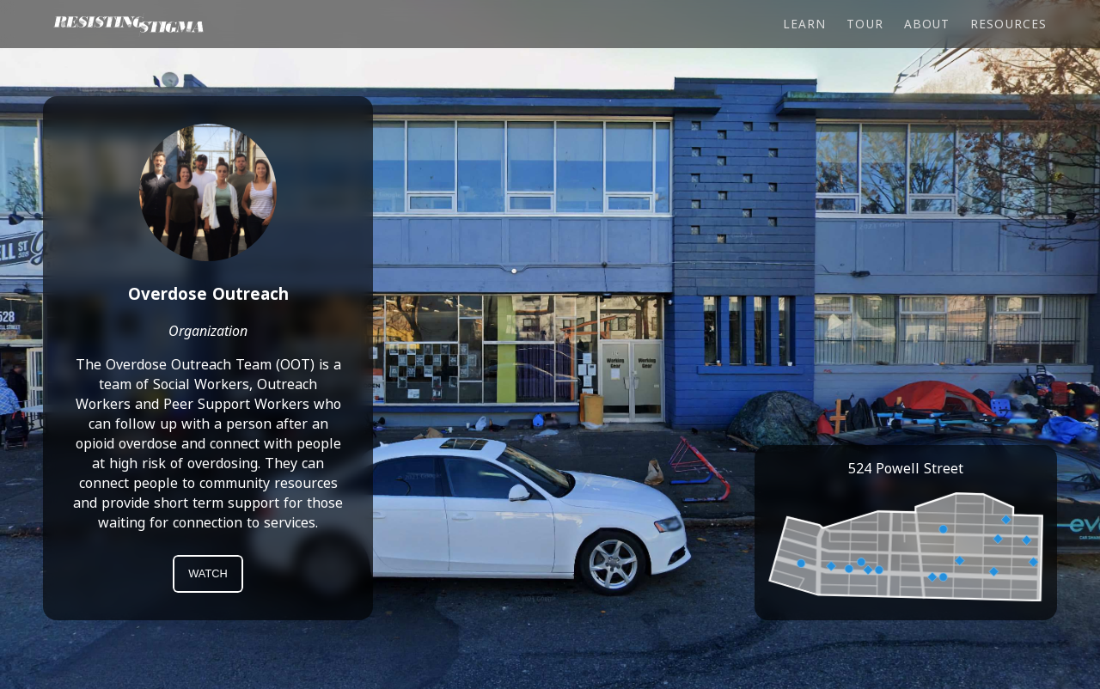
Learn (804, 24)
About (927, 24)
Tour (864, 24)
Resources (1008, 24)
